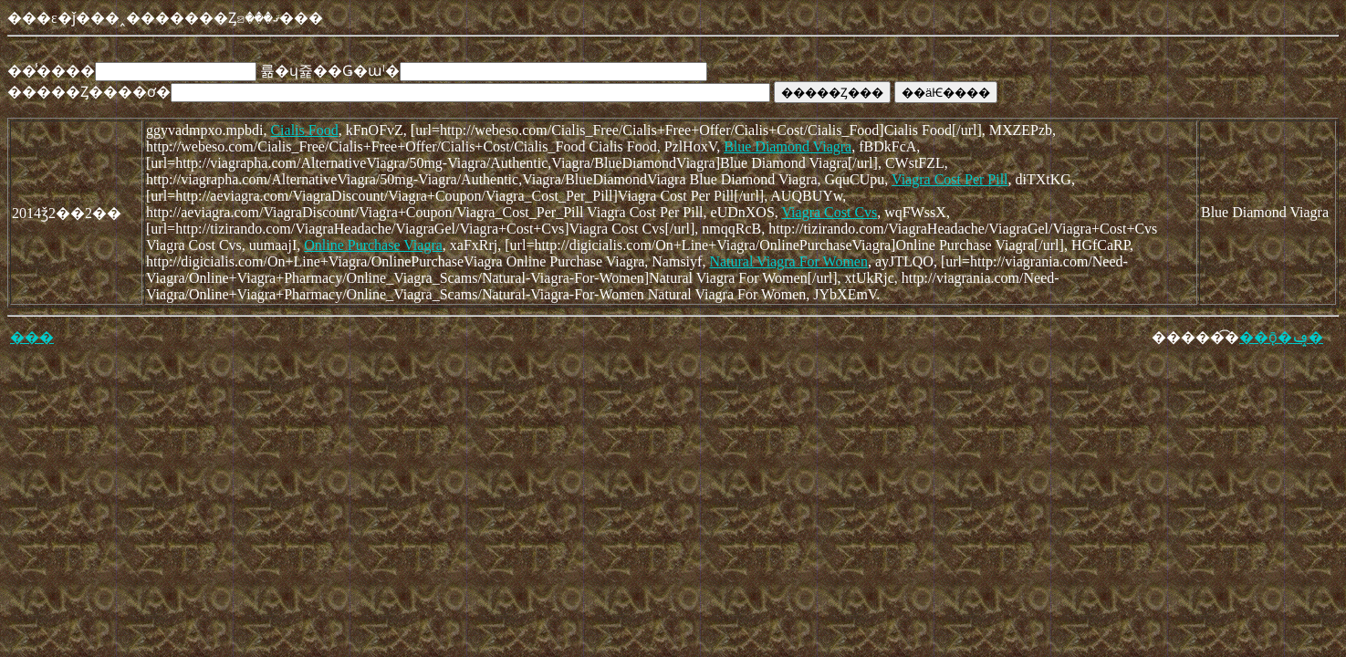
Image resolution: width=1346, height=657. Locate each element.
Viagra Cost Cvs (830, 212)
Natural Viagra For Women (788, 261)
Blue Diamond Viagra (787, 146)
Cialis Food (304, 130)
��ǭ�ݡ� (1281, 337)
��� (32, 337)
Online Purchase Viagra (373, 245)
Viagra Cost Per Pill (949, 179)
